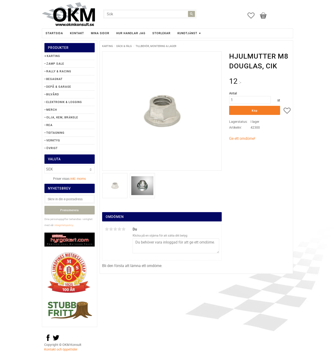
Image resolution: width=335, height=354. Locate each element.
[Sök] (191, 14)
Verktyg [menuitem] (53, 140)
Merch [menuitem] (51, 109)
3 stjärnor (115, 229)
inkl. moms (78, 178)
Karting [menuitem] (53, 56)
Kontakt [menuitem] (77, 33)
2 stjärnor (111, 229)
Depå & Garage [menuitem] (58, 86)
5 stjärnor (123, 229)
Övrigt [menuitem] (52, 148)
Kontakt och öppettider (60, 349)
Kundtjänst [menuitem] (187, 33)
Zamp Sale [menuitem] (55, 63)
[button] (253, 15)
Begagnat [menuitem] (54, 79)
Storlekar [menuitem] (161, 33)
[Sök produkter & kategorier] (150, 14)
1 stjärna (107, 229)
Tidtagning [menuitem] (55, 132)
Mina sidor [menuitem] (100, 33)
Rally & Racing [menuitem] (58, 71)
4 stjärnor (119, 229)
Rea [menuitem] (49, 125)
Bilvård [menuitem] (52, 94)
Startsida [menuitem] (54, 33)
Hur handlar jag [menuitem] (130, 33)
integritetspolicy (63, 225)
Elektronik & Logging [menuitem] (64, 102)
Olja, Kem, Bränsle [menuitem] (62, 117)
